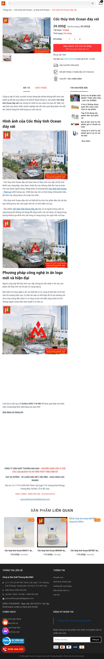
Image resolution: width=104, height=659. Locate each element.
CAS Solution (79, 656)
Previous (3, 537)
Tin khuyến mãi (79, 88)
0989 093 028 (32, 594)
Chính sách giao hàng (12, 619)
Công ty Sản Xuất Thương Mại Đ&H (74, 620)
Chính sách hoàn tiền (11, 628)
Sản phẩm (52, 510)
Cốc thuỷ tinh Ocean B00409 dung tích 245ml (57, 551)
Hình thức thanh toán (62, 582)
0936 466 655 (70, 59)
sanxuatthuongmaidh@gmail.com (35, 499)
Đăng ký (95, 640)
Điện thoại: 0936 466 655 (15, 590)
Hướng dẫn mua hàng (62, 586)
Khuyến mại (58, 577)
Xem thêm (86, 141)
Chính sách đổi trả (10, 623)
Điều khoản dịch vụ (61, 590)
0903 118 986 (19, 594)
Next (101, 537)
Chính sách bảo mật (11, 632)
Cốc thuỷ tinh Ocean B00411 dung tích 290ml (24, 551)
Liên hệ (56, 595)
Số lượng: (57, 39)
